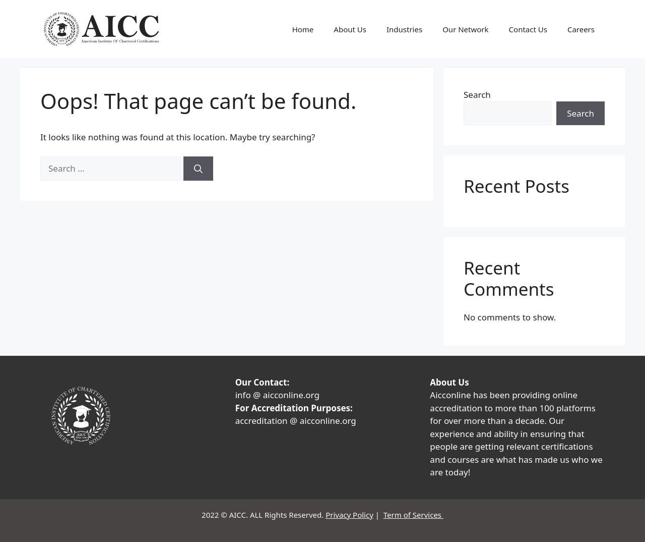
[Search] (198, 168)
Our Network (465, 29)
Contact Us (528, 29)
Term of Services (413, 515)
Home (303, 29)
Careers (581, 29)
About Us (350, 29)
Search (477, 94)
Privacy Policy (349, 515)
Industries (404, 29)
